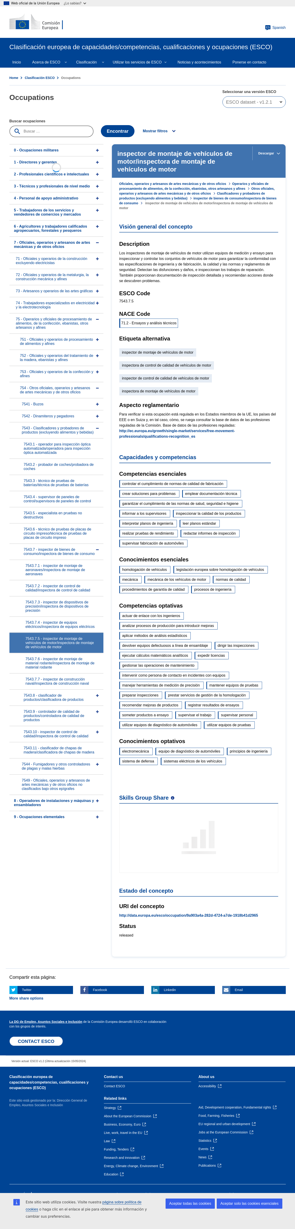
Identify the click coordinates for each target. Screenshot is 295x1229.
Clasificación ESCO (40, 78)
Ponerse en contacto (249, 62)
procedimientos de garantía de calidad (153, 589)
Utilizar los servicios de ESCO (137, 62)
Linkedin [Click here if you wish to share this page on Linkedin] (170, 990)
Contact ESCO (114, 1086)
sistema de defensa (138, 761)
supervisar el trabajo (194, 715)
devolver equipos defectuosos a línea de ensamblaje (165, 646)
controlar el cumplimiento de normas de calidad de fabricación (172, 484)
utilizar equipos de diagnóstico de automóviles (159, 725)
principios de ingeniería (249, 751)
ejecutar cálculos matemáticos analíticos (155, 655)
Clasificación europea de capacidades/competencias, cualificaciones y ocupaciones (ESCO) (49, 1082)
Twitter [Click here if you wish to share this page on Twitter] (27, 990)
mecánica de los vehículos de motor (176, 579)
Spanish (275, 27)
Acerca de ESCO (46, 62)
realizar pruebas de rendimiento (148, 533)
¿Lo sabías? (75, 3)
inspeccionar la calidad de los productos (208, 513)
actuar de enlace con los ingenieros (151, 616)
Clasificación (86, 62)
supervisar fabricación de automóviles (153, 543)
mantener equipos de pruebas (233, 685)
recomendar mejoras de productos (150, 705)
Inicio (16, 62)
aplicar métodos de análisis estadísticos (154, 636)
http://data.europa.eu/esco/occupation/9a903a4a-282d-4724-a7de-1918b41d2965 (188, 915)
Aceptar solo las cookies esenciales (249, 1203)
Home (13, 78)
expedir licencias (211, 655)
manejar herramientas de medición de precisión (161, 685)
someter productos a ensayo (145, 715)
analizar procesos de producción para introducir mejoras (168, 626)
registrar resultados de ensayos (213, 705)
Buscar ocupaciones (27, 121)
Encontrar (118, 131)
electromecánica (135, 751)
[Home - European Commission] (42, 22)
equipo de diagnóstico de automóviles (189, 751)
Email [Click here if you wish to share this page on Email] (239, 990)
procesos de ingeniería (212, 589)
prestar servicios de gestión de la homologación (207, 695)
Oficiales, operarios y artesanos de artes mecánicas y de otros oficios (172, 184)
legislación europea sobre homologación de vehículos (220, 570)
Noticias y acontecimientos (199, 62)
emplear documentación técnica (211, 494)
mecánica (130, 579)
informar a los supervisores (144, 513)
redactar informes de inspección (210, 533)
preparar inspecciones (140, 695)
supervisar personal (237, 715)
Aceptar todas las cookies (190, 1203)
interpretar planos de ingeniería (147, 523)
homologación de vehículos (144, 570)
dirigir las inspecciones (236, 646)
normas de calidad (231, 579)
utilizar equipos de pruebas (229, 725)
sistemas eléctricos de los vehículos (193, 761)
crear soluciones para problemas (149, 494)
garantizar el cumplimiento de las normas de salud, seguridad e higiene (180, 504)
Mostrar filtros (155, 131)
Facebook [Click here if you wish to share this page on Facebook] (100, 990)
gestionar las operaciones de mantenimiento (158, 665)
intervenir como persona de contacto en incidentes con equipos (173, 675)
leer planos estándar (199, 523)
